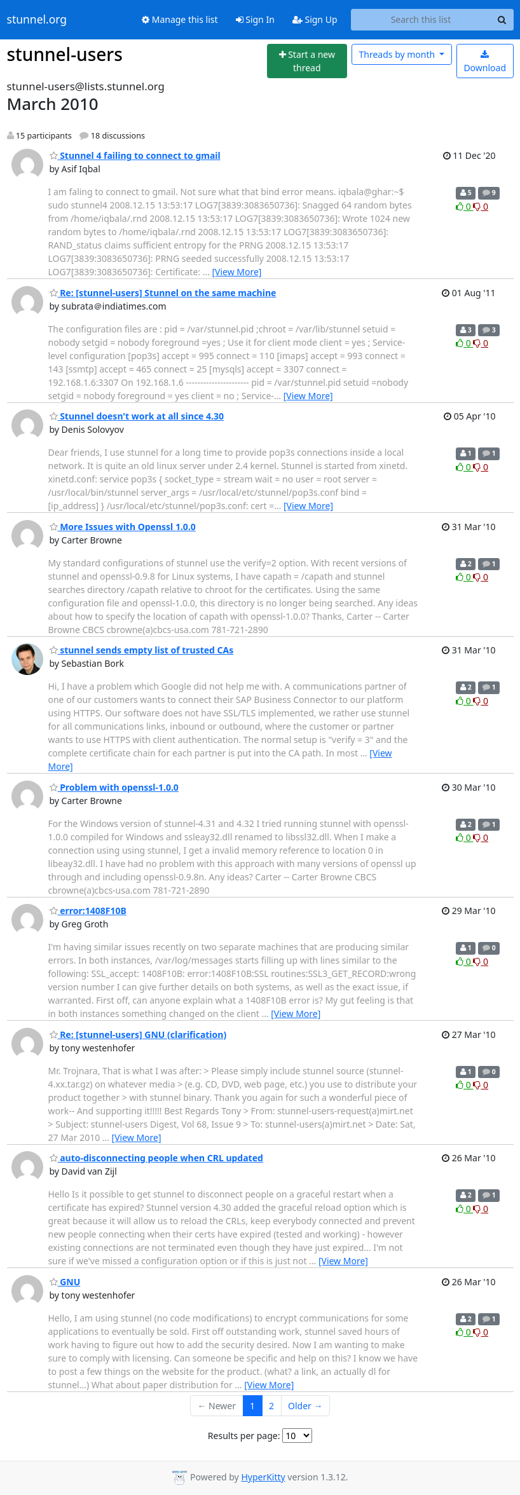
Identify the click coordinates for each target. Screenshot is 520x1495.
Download (484, 62)
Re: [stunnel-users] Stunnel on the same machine (163, 293)
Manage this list (180, 19)
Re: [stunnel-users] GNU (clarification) (138, 1034)
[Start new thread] (307, 61)
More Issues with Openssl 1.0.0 (123, 527)
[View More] (236, 272)
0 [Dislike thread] (480, 206)
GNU (65, 1282)
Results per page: (244, 1436)
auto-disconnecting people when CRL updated (156, 1158)
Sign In (255, 19)
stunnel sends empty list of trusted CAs (142, 650)
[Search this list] (421, 20)
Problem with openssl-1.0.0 (114, 787)
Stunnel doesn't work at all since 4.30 (137, 416)
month (398, 54)
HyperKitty (263, 1477)
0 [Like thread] (464, 206)
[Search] (502, 20)
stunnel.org (37, 19)
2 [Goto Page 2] (271, 1406)
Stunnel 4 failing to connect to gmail (135, 155)
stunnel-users (65, 54)
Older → (305, 1406)
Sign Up (315, 19)
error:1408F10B (88, 911)
